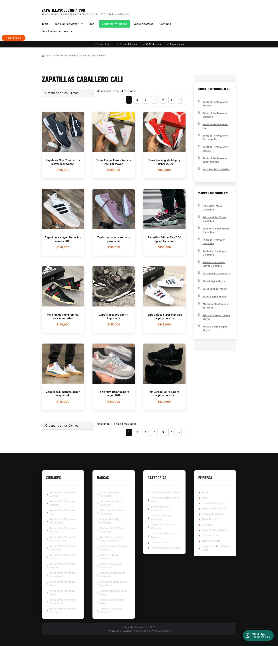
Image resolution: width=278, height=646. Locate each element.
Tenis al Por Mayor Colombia (162, 517)
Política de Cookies (213, 513)
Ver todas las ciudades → (216, 171)
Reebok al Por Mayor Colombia (215, 253)
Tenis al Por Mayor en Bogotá (215, 103)
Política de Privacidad (214, 508)
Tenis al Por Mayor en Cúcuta (62, 556)
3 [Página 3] (146, 99)
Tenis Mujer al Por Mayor (165, 492)
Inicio (44, 23)
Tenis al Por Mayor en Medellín (215, 115)
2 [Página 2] (137, 99)
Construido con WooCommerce (152, 630)
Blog (91, 23)
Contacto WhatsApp (114, 23)
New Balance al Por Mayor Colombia (214, 264)
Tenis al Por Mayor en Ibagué (62, 565)
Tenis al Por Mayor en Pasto (62, 583)
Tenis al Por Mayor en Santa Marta (62, 601)
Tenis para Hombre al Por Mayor (165, 499)
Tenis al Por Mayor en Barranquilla (215, 137)
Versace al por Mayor (215, 288)
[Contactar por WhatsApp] (258, 635)
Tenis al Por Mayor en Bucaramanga (215, 160)
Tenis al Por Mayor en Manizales (62, 548)
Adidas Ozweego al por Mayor (216, 317)
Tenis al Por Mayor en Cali (215, 126)
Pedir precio (13, 37)
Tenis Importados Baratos (165, 547)
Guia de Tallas (210, 535)
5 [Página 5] (163, 99)
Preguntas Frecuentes (214, 529)
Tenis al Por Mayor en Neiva (62, 592)
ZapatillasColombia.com (64, 10)
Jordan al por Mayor (214, 296)
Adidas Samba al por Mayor (215, 328)
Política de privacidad (119, 630)
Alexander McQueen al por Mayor (216, 305)
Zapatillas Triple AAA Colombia (163, 526)
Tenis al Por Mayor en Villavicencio (62, 574)
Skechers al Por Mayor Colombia (216, 230)
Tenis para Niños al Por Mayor (164, 535)
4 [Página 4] (154, 99)
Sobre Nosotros (143, 23)
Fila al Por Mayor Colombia (109, 556)
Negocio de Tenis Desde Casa (216, 548)
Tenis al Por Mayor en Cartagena (62, 610)
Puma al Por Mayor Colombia (214, 241)
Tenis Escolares (160, 542)
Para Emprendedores (54, 31)
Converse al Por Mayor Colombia (113, 548)
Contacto (165, 23)
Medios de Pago (211, 540)
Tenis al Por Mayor (66, 23)
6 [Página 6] (171, 99)
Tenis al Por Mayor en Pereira (215, 148)
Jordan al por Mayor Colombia (112, 610)
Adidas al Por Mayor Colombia (214, 219)
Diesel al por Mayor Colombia (111, 565)
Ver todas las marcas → (216, 273)
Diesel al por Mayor (214, 281)
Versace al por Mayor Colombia (112, 574)
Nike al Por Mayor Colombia (213, 207)
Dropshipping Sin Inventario (161, 508)
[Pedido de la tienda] (68, 93)
